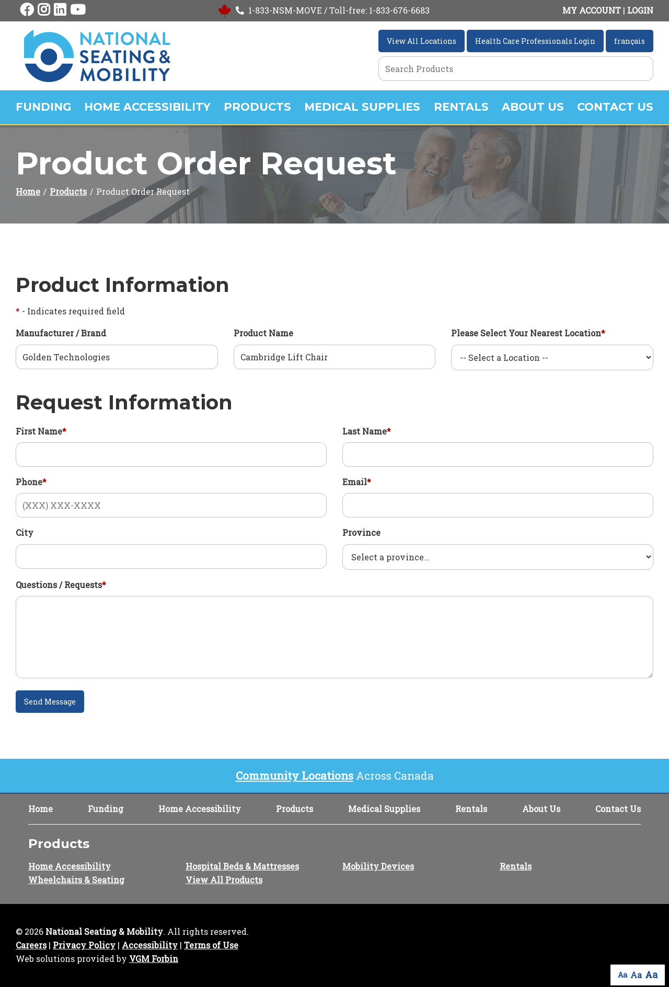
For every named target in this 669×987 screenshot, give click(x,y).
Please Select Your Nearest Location (528, 332)
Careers (31, 944)
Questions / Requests (61, 584)
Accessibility (150, 944)
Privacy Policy (84, 944)
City (24, 532)
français (629, 41)
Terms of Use (211, 944)
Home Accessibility (147, 106)
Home (28, 191)
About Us (533, 106)
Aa (622, 975)
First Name (41, 431)
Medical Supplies (362, 106)
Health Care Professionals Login (535, 41)
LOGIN (640, 10)
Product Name (263, 332)
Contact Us (615, 106)
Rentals (461, 106)
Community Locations (294, 775)
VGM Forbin (153, 958)
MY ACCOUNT (591, 10)
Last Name (366, 431)
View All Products (224, 879)
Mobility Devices (378, 866)
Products (257, 106)
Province (361, 532)
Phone (31, 481)
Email (356, 481)
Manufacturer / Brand (61, 332)
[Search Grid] (515, 68)
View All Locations (421, 41)
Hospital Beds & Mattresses (242, 866)
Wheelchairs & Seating (76, 879)
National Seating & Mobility (104, 931)
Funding (43, 106)
